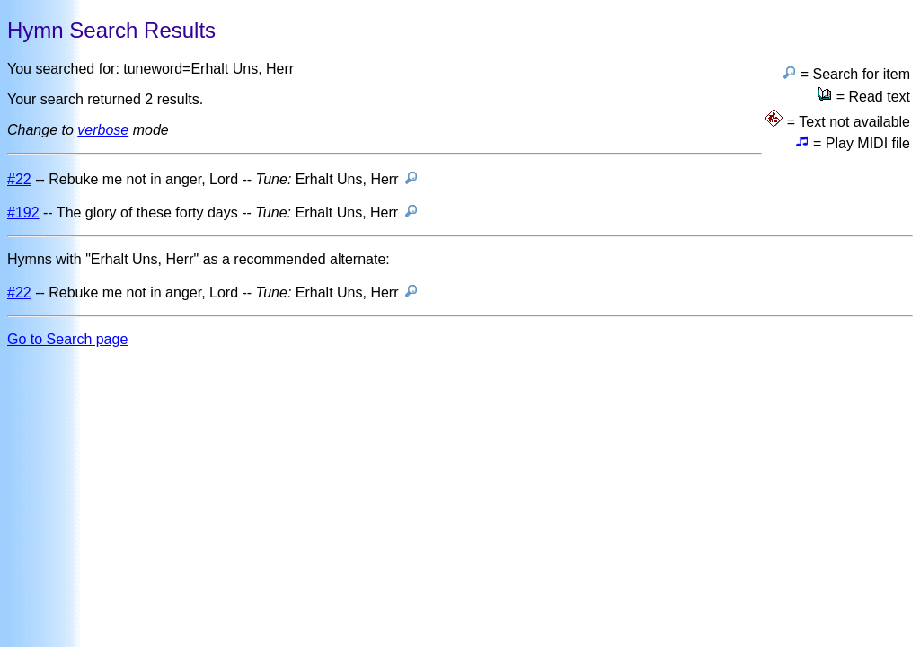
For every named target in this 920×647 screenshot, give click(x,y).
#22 (19, 179)
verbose (102, 129)
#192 (23, 212)
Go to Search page (67, 339)
